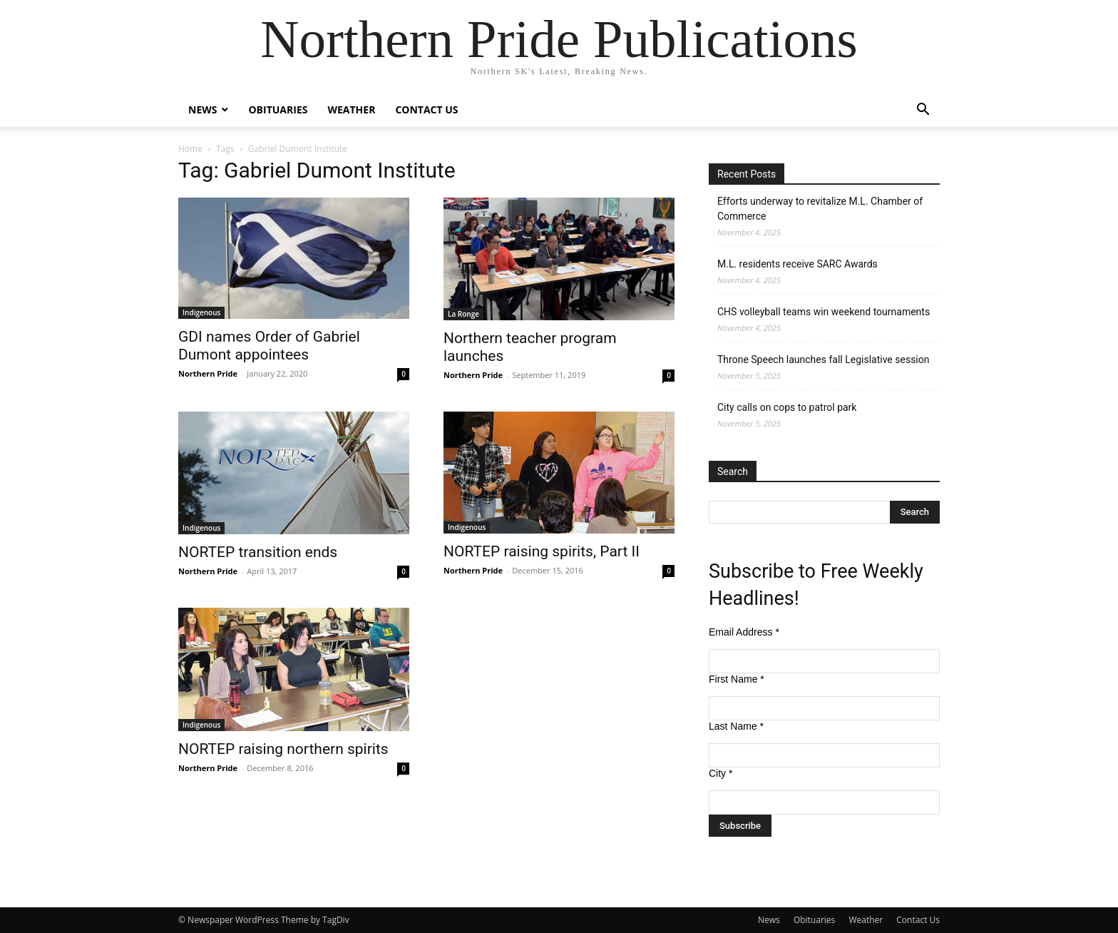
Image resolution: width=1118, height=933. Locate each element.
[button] (923, 111)
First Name (736, 679)
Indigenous (201, 312)
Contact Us (426, 109)
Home (190, 149)
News (202, 109)
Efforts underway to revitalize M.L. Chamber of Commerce (820, 208)
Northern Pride (207, 373)
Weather (351, 109)
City (720, 773)
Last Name (736, 726)
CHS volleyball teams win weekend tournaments (823, 311)
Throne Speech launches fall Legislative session (823, 359)
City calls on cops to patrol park (786, 407)
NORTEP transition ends (257, 552)
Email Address (744, 632)
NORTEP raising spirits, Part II (541, 551)
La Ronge (463, 314)
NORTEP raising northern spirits (283, 749)
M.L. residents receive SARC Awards (797, 264)
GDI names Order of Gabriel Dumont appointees (269, 345)
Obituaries (277, 109)
